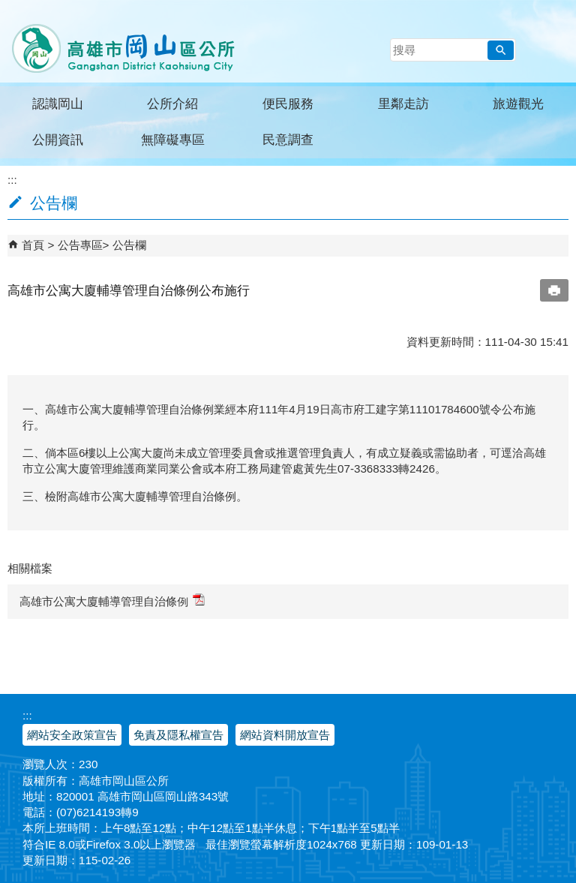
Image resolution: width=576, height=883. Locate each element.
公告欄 (129, 245)
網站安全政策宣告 (72, 734)
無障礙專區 (173, 140)
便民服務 (288, 104)
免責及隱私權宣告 (179, 734)
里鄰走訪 (403, 104)
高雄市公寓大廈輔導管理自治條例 (112, 600)
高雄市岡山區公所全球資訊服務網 (118, 41)
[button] (501, 50)
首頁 (33, 245)
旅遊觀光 (518, 104)
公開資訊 (57, 140)
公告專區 (80, 245)
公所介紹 (172, 104)
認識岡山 (57, 104)
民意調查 (288, 140)
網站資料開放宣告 (285, 734)
